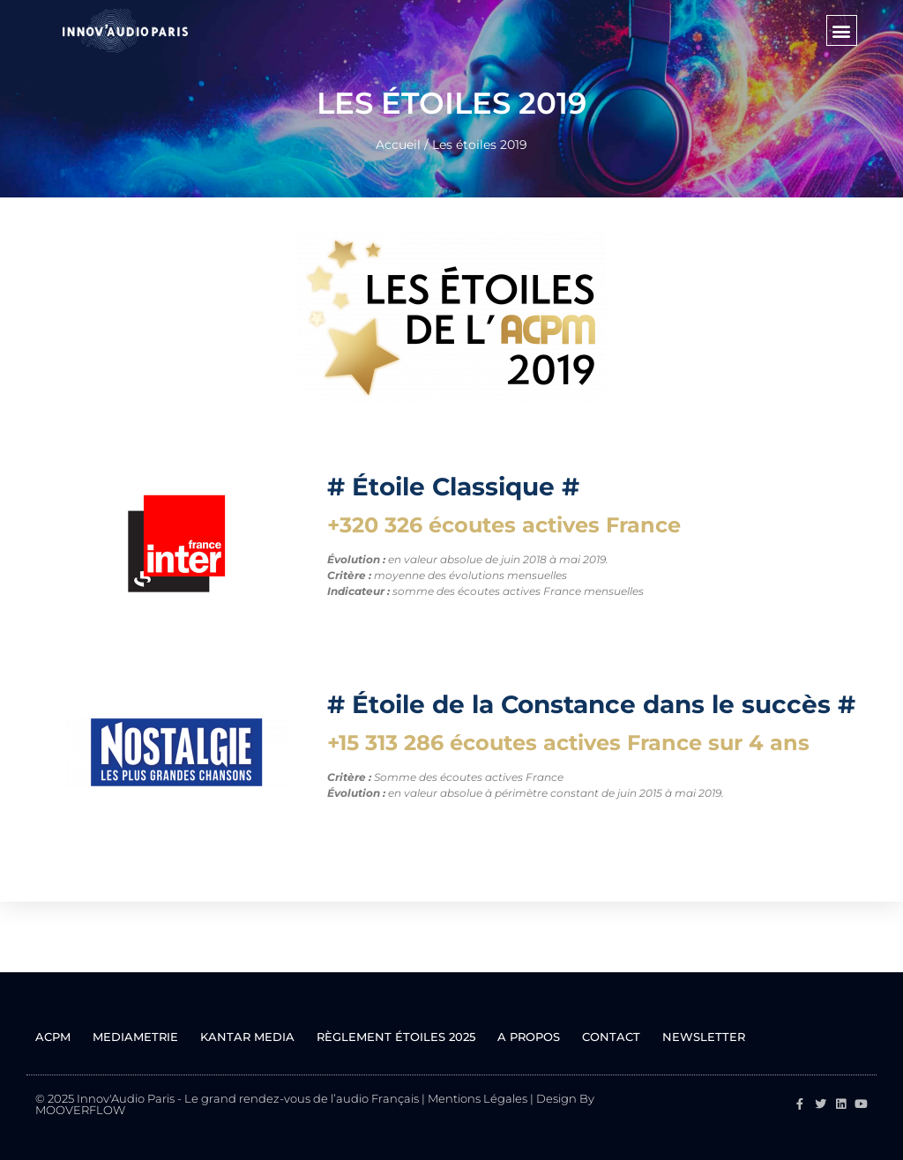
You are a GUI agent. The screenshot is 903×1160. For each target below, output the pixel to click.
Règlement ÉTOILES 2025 (396, 1037)
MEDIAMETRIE (135, 1037)
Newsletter (703, 1037)
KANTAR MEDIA (247, 1037)
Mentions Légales (477, 1098)
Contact (611, 1037)
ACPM (53, 1037)
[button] (841, 30)
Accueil (398, 145)
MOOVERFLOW (80, 1110)
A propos (528, 1037)
